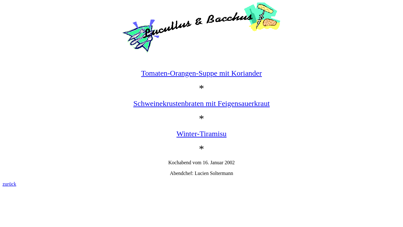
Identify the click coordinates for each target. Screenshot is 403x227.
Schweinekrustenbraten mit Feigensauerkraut (201, 103)
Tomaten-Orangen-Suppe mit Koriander (201, 73)
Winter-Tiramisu (202, 134)
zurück (9, 184)
